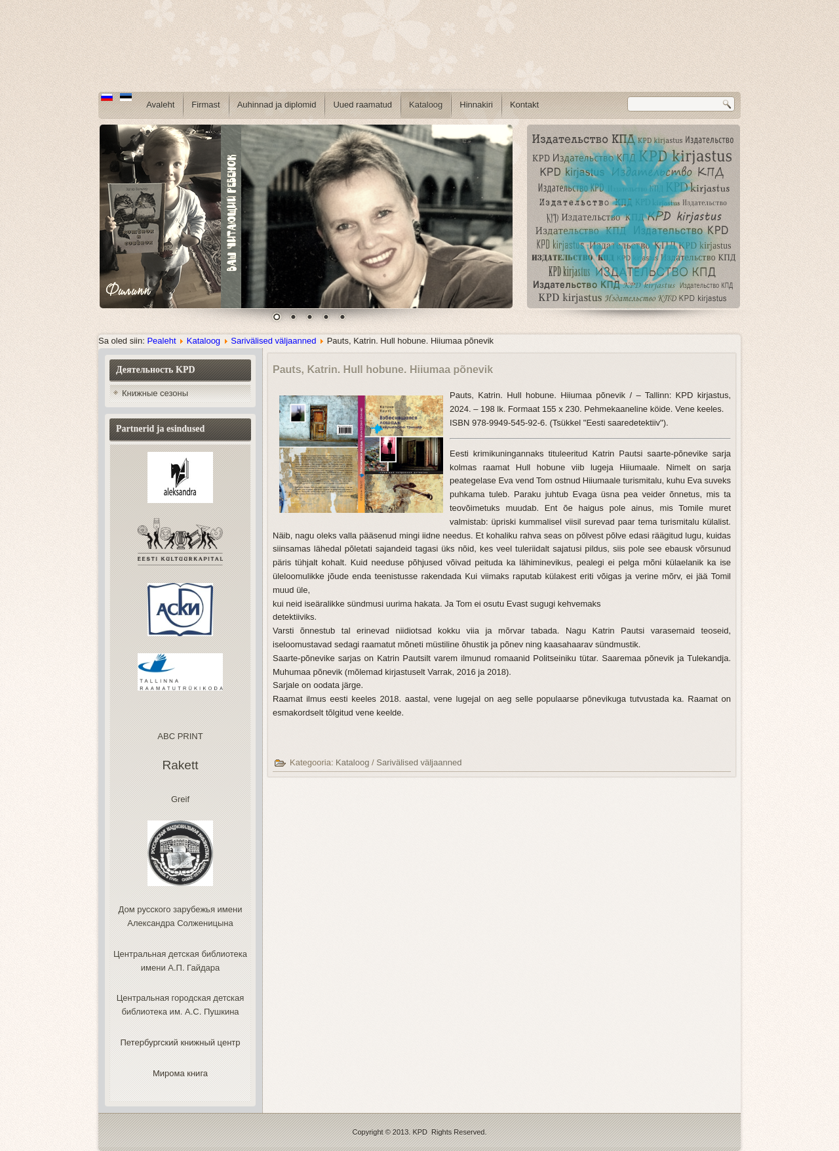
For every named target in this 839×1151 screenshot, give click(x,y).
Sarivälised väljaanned (273, 341)
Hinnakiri (476, 105)
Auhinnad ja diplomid (277, 105)
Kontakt (524, 105)
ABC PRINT (180, 736)
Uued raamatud (362, 105)
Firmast (205, 105)
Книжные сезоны (155, 393)
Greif (180, 799)
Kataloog (425, 105)
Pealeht (161, 341)
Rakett (181, 765)
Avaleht (160, 105)
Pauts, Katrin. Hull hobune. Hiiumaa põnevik (383, 369)
